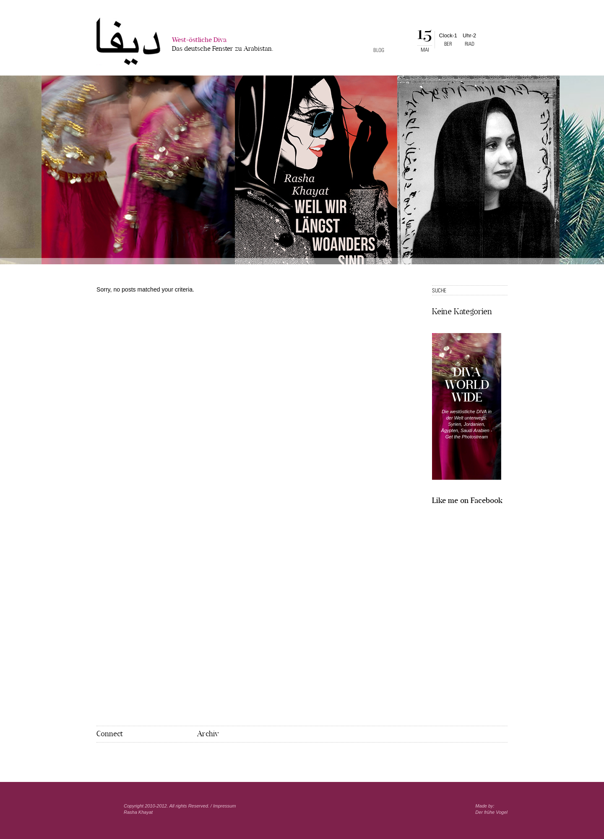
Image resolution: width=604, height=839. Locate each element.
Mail (126, 756)
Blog (378, 50)
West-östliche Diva (222, 45)
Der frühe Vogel (491, 812)
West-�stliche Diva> (128, 41)
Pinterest (113, 756)
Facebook (100, 755)
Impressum (224, 805)
